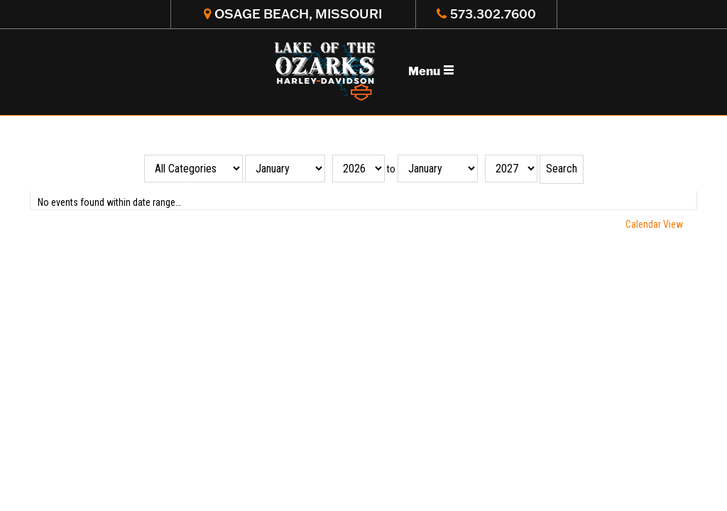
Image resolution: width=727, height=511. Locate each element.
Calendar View (654, 224)
